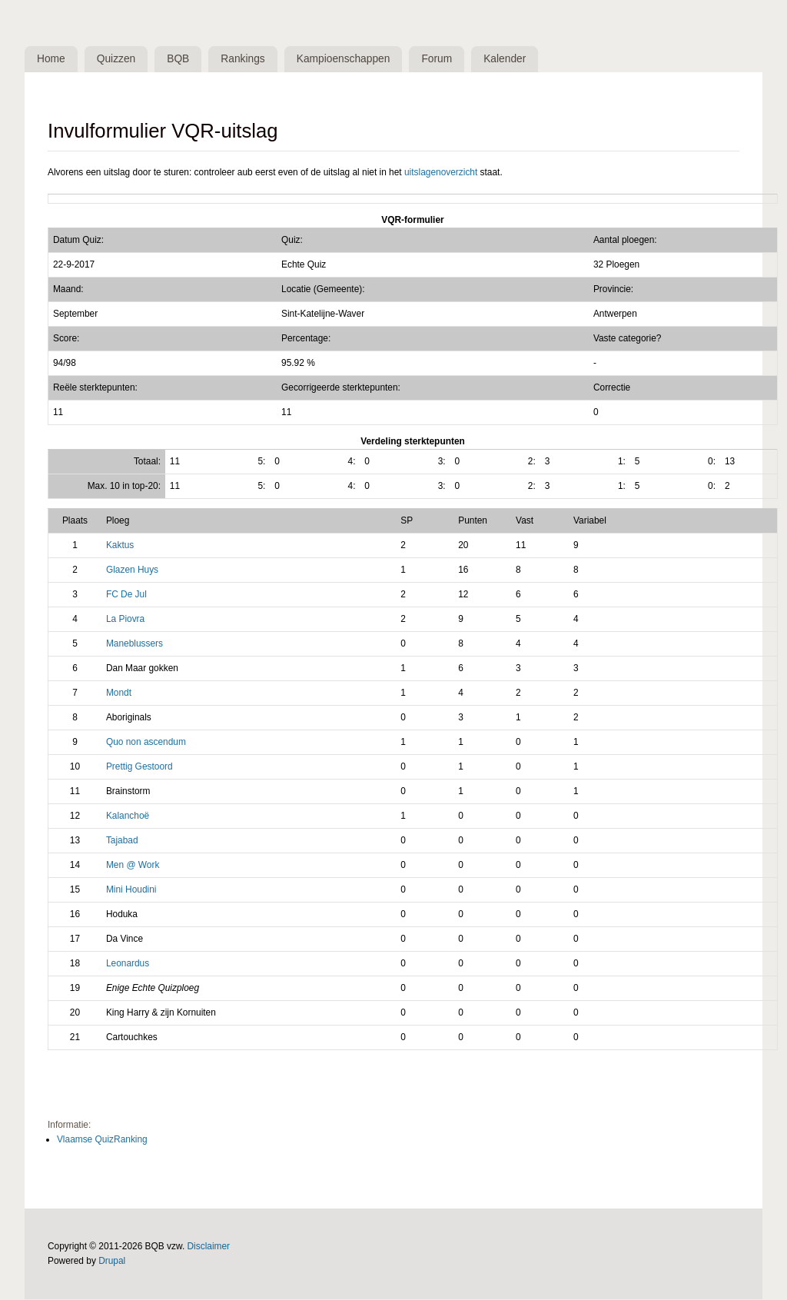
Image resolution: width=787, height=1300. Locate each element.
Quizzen (118, 59)
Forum (442, 59)
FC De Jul (126, 595)
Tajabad (122, 840)
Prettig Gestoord (139, 767)
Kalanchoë (127, 815)
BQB (180, 59)
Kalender (511, 59)
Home (52, 59)
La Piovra (125, 619)
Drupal (111, 1261)
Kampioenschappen (347, 59)
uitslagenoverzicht (440, 172)
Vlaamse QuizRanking (102, 1140)
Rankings (246, 59)
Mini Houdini (131, 889)
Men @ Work (132, 864)
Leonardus (127, 963)
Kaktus (120, 545)
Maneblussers (134, 644)
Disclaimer (209, 1247)
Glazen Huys (132, 570)
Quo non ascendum (146, 742)
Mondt (118, 693)
